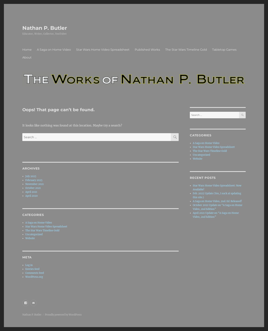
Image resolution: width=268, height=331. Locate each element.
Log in (29, 265)
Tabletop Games (224, 49)
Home (27, 49)
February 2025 (33, 180)
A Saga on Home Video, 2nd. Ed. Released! (217, 201)
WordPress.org (34, 276)
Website (30, 238)
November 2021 (34, 184)
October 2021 (33, 188)
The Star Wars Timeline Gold (186, 49)
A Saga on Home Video (54, 49)
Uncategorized (34, 234)
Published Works (147, 49)
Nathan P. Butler (44, 28)
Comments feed (34, 273)
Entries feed (32, 269)
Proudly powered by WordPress (63, 314)
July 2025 (30, 176)
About (27, 57)
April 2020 (31, 195)
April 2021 (31, 192)
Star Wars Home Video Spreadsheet (103, 49)
